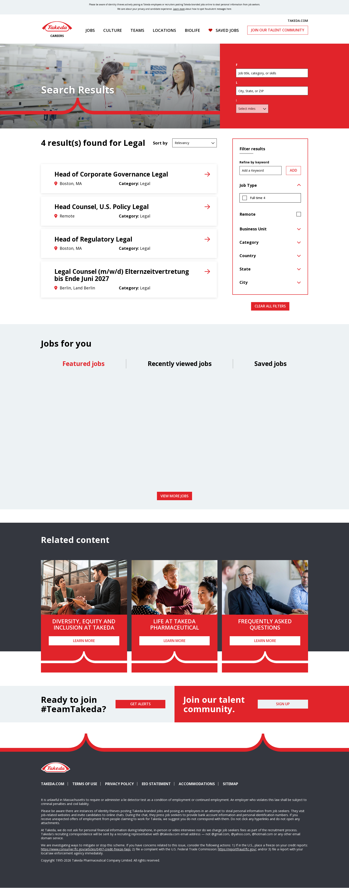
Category (248, 242)
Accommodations (198, 784)
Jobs (90, 30)
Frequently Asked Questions (265, 624)
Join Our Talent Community (277, 30)
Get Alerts (140, 703)
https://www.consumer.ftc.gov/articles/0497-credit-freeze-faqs (85, 849)
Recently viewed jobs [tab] (180, 363)
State (245, 269)
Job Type (248, 185)
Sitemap (230, 784)
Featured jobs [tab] (83, 363)
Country (247, 255)
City (243, 282)
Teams (137, 30)
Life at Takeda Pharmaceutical (174, 624)
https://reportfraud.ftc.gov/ (237, 849)
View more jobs (174, 496)
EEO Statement (156, 784)
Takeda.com (52, 784)
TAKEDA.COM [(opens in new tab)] (298, 20)
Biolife (192, 30)
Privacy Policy (119, 784)
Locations (164, 30)
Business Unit (253, 229)
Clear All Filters (270, 306)
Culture (112, 30)
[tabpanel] (174, 432)
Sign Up (283, 703)
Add (293, 170)
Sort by (160, 143)
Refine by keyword (254, 162)
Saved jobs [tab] (270, 363)
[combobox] (272, 97)
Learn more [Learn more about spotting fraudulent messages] (179, 8)
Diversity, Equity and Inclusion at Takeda (84, 624)
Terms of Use (84, 784)
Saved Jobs (227, 30)
